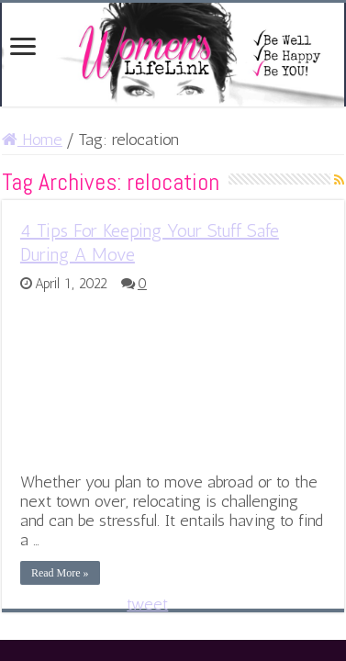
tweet (147, 604)
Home (32, 139)
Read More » (60, 572)
